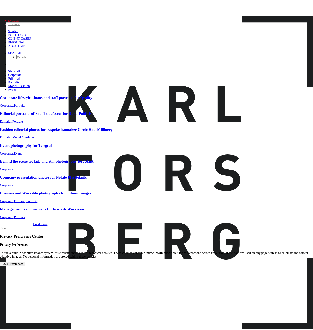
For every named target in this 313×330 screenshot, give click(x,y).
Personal (16, 42)
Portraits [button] (13, 82)
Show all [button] (14, 71)
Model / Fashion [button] (19, 86)
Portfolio (17, 35)
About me (16, 46)
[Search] (14, 53)
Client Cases (19, 38)
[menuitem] (30, 31)
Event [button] (12, 89)
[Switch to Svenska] (14, 24)
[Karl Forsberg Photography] (156, 7)
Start (13, 31)
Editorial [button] (14, 78)
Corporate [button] (14, 75)
